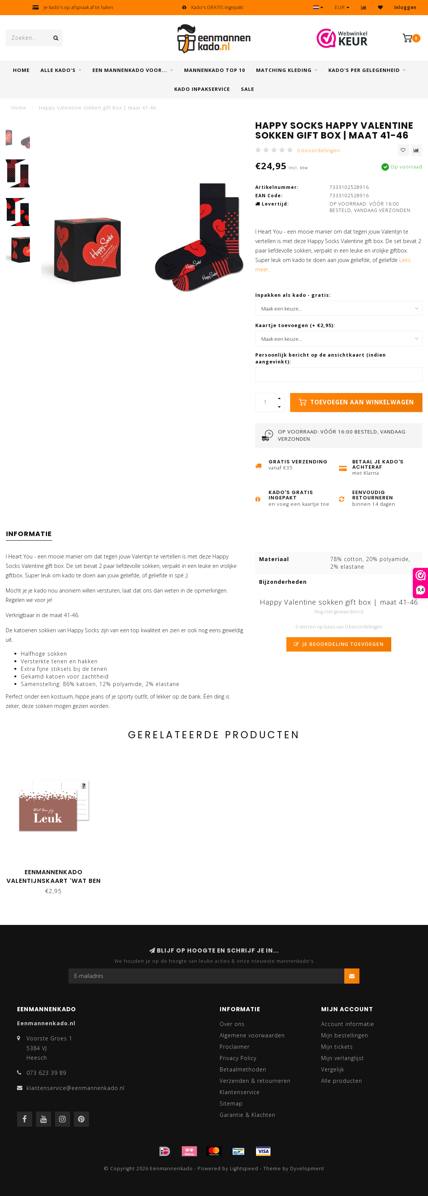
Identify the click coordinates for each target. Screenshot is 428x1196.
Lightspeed (244, 1168)
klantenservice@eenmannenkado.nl (76, 1088)
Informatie (29, 533)
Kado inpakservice (202, 89)
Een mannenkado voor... (129, 70)
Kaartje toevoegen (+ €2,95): (295, 325)
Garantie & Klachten (247, 1114)
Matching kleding (284, 70)
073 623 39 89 (46, 1072)
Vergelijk (332, 1069)
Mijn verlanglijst (342, 1058)
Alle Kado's (58, 70)
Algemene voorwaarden (252, 1035)
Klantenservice (240, 1092)
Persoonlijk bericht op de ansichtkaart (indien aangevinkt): (320, 358)
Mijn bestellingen (344, 1035)
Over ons (232, 1024)
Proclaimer (235, 1046)
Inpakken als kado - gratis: (293, 295)
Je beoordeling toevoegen (339, 644)
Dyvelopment (307, 1168)
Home (21, 70)
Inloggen (405, 7)
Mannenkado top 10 (214, 70)
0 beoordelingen (318, 150)
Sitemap (231, 1103)
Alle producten (341, 1080)
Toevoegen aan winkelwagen (356, 402)
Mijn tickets (337, 1046)
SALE (247, 89)
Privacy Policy (238, 1058)
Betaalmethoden (243, 1069)
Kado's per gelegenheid (364, 70)
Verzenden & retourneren (255, 1080)
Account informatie (347, 1024)
